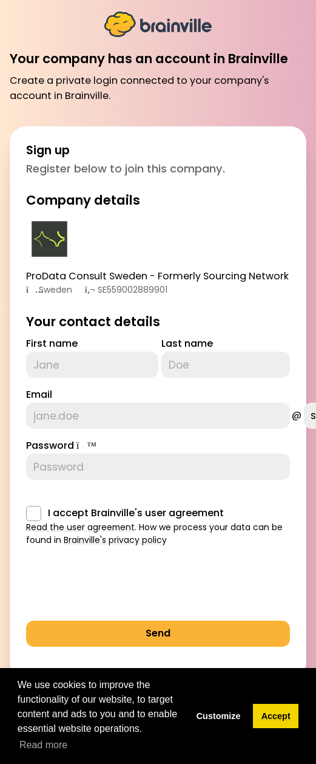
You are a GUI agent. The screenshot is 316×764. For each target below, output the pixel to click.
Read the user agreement (80, 527)
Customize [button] (219, 716)
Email (39, 394)
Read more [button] (43, 745)
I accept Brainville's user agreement (136, 513)
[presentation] (118, 587)
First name (52, 343)
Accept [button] (276, 716)
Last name (187, 343)
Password (50, 445)
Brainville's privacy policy (115, 540)
